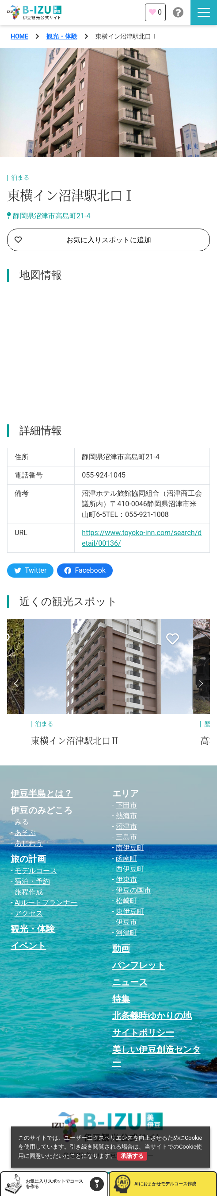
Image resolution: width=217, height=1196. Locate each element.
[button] (16, 683)
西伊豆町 (130, 869)
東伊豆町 (130, 911)
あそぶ (25, 832)
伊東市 (126, 879)
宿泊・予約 (32, 881)
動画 (121, 948)
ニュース (130, 982)
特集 (121, 999)
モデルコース (36, 870)
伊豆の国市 (133, 890)
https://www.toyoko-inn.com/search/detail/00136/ (142, 538)
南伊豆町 (130, 847)
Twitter (30, 570)
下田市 (126, 805)
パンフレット (138, 965)
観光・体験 (61, 36)
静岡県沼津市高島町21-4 (48, 216)
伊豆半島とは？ (41, 793)
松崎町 (126, 901)
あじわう (29, 843)
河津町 (126, 932)
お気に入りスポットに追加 (83, 240)
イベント (28, 945)
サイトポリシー (143, 1032)
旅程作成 (29, 892)
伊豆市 (126, 922)
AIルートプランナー (46, 902)
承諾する (132, 1156)
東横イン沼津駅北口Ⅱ (75, 741)
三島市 (126, 837)
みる (22, 822)
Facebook (84, 570)
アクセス (29, 913)
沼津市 (126, 826)
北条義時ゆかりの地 (152, 1015)
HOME (19, 36)
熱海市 (126, 816)
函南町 (126, 858)
